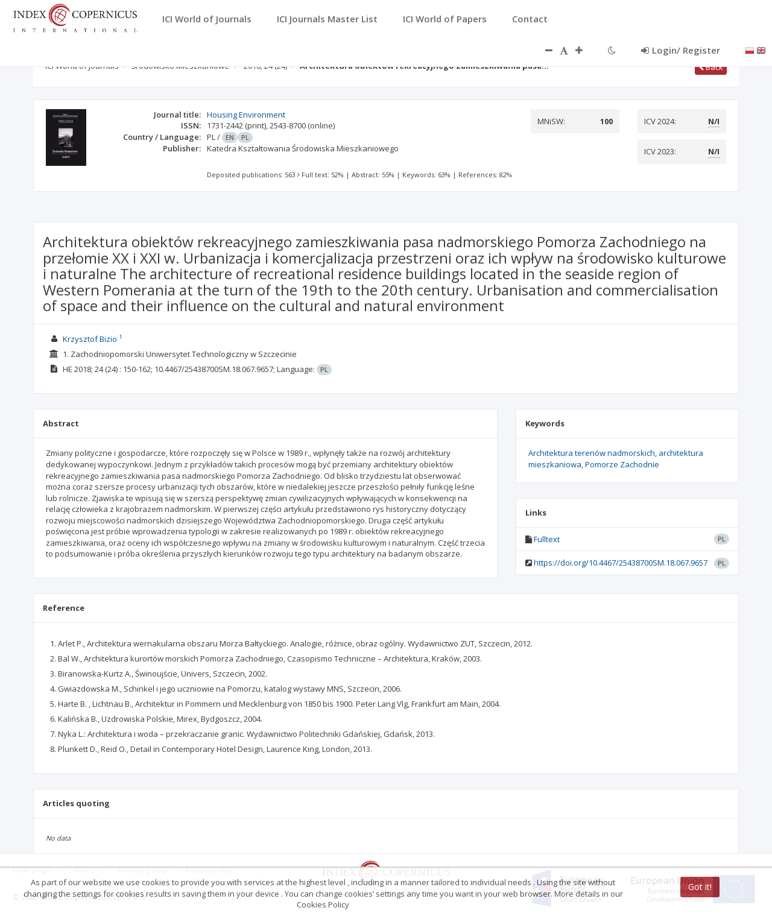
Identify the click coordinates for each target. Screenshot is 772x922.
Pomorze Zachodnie (622, 464)
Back (710, 67)
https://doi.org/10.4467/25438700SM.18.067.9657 (620, 562)
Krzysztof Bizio (90, 338)
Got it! (700, 886)
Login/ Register (680, 50)
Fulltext (547, 539)
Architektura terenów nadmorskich (591, 452)
